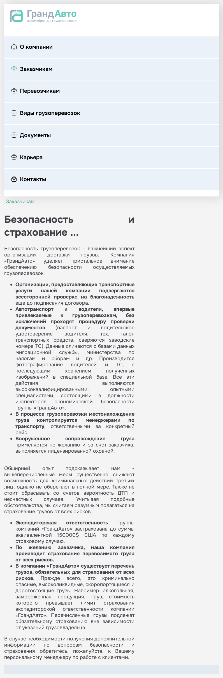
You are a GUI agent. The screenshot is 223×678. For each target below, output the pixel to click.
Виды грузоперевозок (45, 113)
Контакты (28, 180)
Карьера (27, 158)
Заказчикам (31, 69)
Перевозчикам (35, 91)
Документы (31, 136)
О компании (32, 47)
